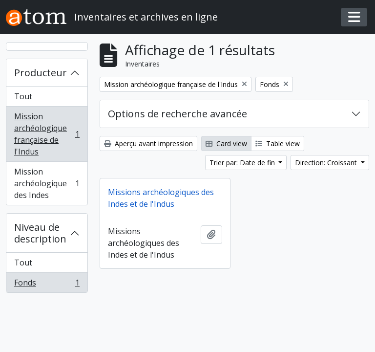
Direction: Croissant (327, 162)
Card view (226, 143)
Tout (23, 96)
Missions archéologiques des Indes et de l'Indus (161, 198)
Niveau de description (40, 232)
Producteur (40, 72)
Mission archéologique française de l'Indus (47, 134)
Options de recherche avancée (177, 113)
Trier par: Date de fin (243, 162)
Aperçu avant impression (148, 143)
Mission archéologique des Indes (47, 183)
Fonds (47, 284)
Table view (277, 143)
